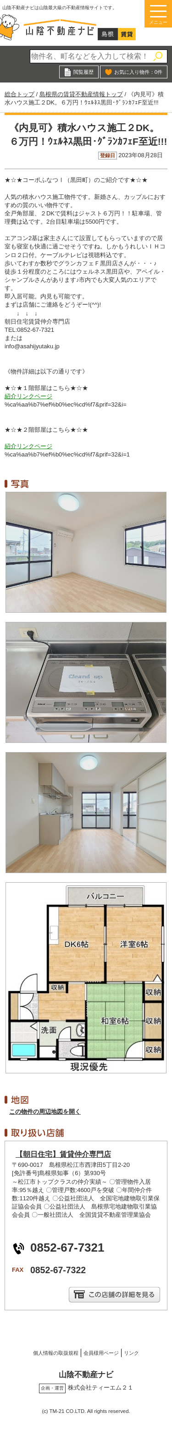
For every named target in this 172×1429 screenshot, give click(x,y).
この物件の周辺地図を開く (45, 1111)
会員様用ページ (101, 1353)
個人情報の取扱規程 (55, 1353)
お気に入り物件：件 (138, 72)
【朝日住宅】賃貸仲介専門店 (63, 1154)
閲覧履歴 (83, 72)
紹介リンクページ (28, 396)
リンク (131, 1353)
